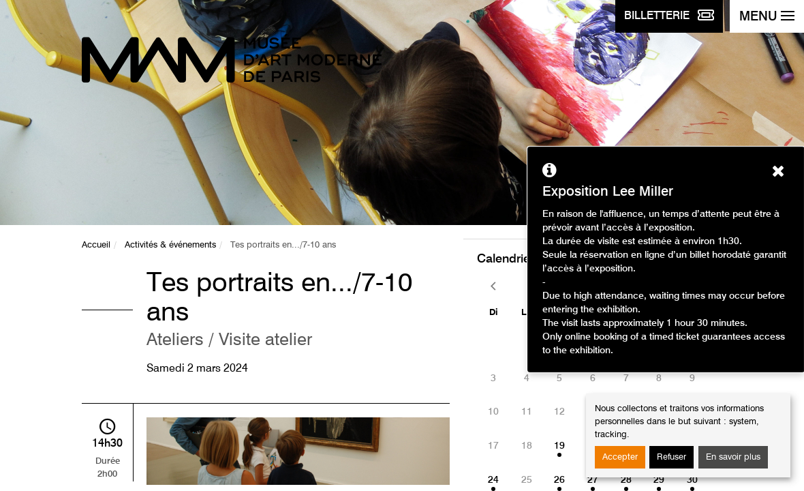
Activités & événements (170, 245)
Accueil (96, 245)
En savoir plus (733, 457)
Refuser (671, 457)
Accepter (620, 457)
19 (559, 446)
